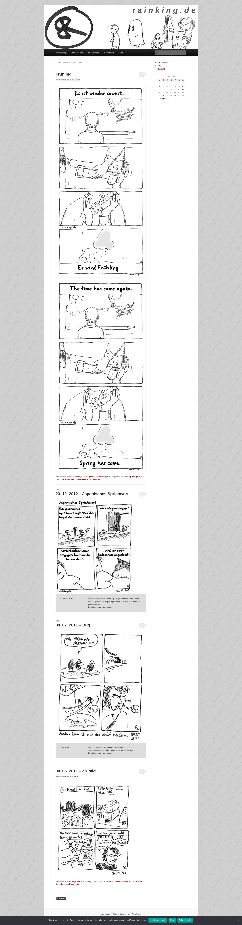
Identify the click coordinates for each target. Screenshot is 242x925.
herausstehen (94, 604)
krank (58, 479)
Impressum (162, 62)
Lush (111, 881)
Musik (125, 881)
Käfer (107, 750)
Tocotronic (139, 881)
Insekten (119, 750)
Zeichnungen (93, 53)
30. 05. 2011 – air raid (76, 771)
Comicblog (61, 53)
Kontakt (161, 69)
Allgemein (90, 477)
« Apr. (162, 98)
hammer (136, 602)
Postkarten (109, 53)
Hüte (121, 53)
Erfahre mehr (185, 920)
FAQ (159, 66)
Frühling (64, 74)
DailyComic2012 (122, 599)
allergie (135, 477)
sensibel (118, 881)
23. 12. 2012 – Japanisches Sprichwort (92, 493)
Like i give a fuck (158, 920)
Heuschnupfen (68, 479)
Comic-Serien (77, 53)
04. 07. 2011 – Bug (73, 625)
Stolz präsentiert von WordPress (127, 914)
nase (141, 477)
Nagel (107, 602)
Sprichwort (116, 602)
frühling (127, 477)
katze (124, 602)
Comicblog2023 (78, 477)
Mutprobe (128, 750)
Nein (172, 920)
